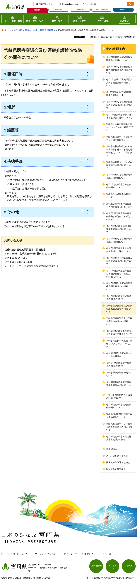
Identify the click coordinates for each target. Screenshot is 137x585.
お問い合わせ (96, 566)
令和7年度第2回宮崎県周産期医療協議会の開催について (119, 105)
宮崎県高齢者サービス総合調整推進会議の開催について (119, 165)
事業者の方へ (123, 9)
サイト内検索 (84, 4)
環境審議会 (111, 449)
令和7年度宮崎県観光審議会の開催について (118, 297)
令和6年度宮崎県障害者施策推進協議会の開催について (119, 385)
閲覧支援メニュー (46, 4)
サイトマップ (70, 554)
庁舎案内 (129, 566)
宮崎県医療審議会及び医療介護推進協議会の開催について (119, 308)
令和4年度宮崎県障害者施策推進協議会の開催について (119, 439)
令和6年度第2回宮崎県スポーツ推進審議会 (119, 354)
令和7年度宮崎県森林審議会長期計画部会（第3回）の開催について (118, 216)
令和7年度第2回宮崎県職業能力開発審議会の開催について (119, 70)
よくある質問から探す (102, 9)
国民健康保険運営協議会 (118, 462)
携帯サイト (89, 554)
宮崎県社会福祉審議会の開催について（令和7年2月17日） (119, 343)
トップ (8, 30)
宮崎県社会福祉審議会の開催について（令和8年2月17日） (119, 127)
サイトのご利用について (15, 554)
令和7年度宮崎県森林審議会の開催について (118, 186)
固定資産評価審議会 (116, 469)
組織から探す (80, 9)
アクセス (112, 566)
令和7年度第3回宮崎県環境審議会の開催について (119, 176)
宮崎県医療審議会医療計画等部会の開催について (119, 138)
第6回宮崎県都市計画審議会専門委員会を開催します (119, 205)
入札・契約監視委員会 (117, 456)
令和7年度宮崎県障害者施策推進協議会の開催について (119, 229)
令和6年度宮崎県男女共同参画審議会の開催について (119, 332)
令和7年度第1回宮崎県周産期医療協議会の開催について (119, 261)
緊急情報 (37, 10)
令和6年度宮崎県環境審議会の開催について (118, 364)
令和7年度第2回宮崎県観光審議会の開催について (119, 58)
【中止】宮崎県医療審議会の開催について (119, 396)
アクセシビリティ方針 (45, 554)
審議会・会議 (31, 30)
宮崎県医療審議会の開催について (119, 195)
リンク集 (107, 554)
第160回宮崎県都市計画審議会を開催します (118, 93)
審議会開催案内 (47, 30)
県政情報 (17, 30)
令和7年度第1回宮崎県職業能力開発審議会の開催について (119, 286)
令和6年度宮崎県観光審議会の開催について (118, 406)
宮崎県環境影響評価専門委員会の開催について (119, 415)
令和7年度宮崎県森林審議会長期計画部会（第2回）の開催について (118, 274)
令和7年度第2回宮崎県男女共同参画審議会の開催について (119, 82)
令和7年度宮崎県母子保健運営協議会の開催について (119, 116)
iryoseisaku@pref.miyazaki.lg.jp (41, 266)
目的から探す (58, 9)
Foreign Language (70, 4)
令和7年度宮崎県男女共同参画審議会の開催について (119, 249)
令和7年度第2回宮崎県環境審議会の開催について (119, 240)
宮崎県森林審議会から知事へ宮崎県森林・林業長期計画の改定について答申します (119, 151)
